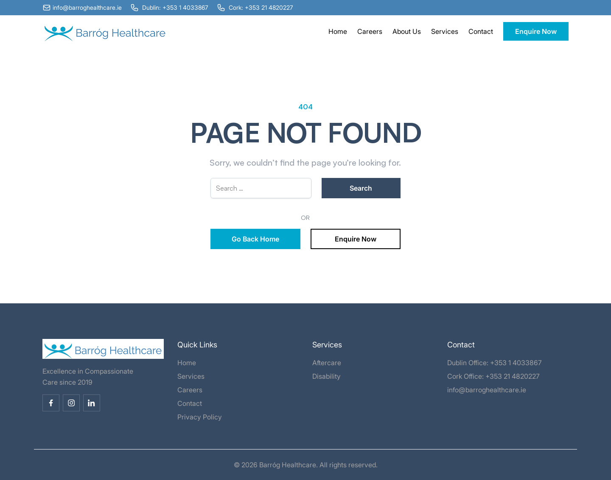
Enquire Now (536, 31)
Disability (326, 376)
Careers (369, 31)
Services (444, 31)
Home (337, 31)
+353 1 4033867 (516, 362)
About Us (406, 31)
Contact (480, 31)
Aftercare (326, 362)
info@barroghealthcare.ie (486, 390)
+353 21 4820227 (512, 376)
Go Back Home (255, 239)
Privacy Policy (199, 417)
